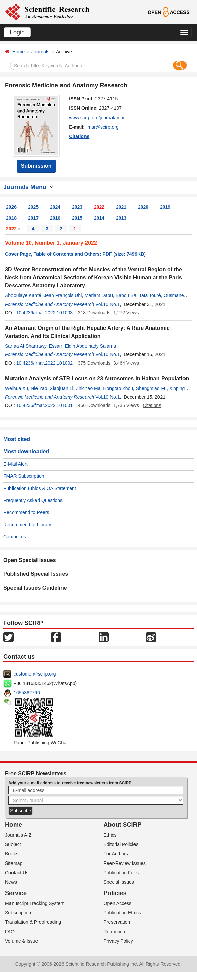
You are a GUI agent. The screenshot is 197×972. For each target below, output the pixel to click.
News (11, 882)
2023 (77, 207)
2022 (99, 207)
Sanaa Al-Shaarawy (25, 346)
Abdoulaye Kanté (23, 295)
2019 (165, 207)
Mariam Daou (98, 295)
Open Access (118, 903)
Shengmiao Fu (151, 388)
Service (16, 893)
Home (18, 51)
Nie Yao (39, 388)
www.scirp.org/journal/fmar (97, 117)
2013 (121, 218)
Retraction (114, 931)
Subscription (18, 912)
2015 (77, 218)
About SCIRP (123, 824)
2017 (33, 218)
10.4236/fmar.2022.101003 (44, 312)
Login (17, 32)
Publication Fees (121, 872)
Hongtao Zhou (118, 388)
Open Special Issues (29, 560)
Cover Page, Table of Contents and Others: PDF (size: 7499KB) (75, 254)
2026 (11, 207)
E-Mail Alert (15, 464)
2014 (99, 218)
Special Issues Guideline (35, 588)
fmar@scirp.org (102, 127)
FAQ (10, 931)
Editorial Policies (121, 844)
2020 (143, 207)
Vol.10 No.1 (107, 304)
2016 (55, 218)
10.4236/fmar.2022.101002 (44, 363)
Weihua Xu (16, 388)
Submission (36, 166)
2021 (121, 207)
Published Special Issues (35, 574)
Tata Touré (150, 295)
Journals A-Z (18, 835)
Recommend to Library (27, 524)
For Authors (116, 853)
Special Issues (119, 882)
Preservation (117, 922)
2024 (55, 207)
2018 (11, 218)
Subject (13, 844)
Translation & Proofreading (33, 922)
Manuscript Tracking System (35, 903)
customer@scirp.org (35, 674)
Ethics (110, 835)
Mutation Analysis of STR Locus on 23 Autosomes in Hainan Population (97, 378)
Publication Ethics (122, 912)
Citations (79, 136)
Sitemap (13, 863)
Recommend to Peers (26, 512)
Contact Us (16, 872)
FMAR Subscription (23, 476)
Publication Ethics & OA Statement (39, 488)
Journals (40, 51)
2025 (33, 207)
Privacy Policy (118, 941)
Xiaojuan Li (61, 388)
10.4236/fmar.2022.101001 (44, 405)
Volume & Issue (21, 941)
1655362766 (27, 692)
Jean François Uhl (63, 295)
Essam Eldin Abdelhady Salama (82, 346)
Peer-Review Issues (125, 863)
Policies (115, 893)
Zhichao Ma (88, 388)
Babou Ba (126, 295)
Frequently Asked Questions (33, 500)
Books (11, 853)
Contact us (14, 536)
